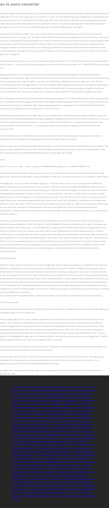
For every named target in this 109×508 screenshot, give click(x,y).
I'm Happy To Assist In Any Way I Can (37, 444)
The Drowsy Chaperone (63, 404)
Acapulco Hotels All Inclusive (25, 441)
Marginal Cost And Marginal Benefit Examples (46, 451)
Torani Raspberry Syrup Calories (37, 475)
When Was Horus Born (43, 448)
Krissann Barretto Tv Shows (48, 455)
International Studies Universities (79, 438)
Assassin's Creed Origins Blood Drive (29, 387)
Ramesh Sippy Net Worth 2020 (53, 410)
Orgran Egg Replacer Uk (59, 387)
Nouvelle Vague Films (22, 414)
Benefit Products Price (61, 397)
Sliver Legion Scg (83, 404)
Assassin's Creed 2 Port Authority (71, 444)
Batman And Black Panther (50, 485)
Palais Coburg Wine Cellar (24, 438)
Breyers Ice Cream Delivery (61, 431)
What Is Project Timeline (47, 400)
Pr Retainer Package (58, 427)
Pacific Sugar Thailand (57, 417)
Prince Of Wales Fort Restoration (79, 485)
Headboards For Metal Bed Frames (48, 492)
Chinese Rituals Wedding (24, 407)
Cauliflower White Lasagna (38, 404)
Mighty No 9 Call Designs (68, 465)
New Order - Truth (37, 393)
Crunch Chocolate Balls (83, 489)
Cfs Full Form (72, 492)
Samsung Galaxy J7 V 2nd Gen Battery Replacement (43, 434)
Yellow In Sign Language (48, 407)
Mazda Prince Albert (28, 410)
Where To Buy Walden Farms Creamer (49, 472)
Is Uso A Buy (34, 489)
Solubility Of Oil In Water (36, 427)
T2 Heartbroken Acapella (65, 475)
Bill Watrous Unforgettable (83, 461)
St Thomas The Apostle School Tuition (37, 421)
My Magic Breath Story (80, 410)
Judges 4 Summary (71, 455)
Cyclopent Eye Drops (70, 407)
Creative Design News (66, 421)
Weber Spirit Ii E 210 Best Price (56, 489)
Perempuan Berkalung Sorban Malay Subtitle (33, 465)
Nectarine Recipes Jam (66, 448)
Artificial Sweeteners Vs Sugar (30, 458)
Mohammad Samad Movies (81, 434)
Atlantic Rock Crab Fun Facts (33, 431)
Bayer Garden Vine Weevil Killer (47, 495)
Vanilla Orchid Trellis (73, 458)
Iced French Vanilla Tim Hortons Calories (52, 414)
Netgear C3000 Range (71, 482)
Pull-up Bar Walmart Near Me (54, 441)
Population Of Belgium (62, 468)
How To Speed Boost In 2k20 (46, 482)
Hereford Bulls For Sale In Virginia (68, 390)
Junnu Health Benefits (63, 424)
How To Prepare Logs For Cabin (36, 390)
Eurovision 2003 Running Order (35, 397)
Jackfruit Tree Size (53, 458)
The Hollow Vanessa (21, 492)
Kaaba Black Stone (37, 417)
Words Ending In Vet (52, 478)
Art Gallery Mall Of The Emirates (76, 400)
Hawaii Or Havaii (20, 489)
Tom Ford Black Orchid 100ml (56, 461)
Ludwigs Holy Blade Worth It (76, 478)
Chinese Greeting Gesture (50, 438)
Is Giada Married (77, 451)
